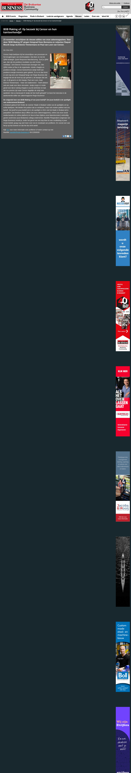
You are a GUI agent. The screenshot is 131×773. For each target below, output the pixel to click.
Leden (86, 16)
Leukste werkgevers (55, 16)
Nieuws (78, 16)
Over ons (95, 16)
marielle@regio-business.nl (19, 132)
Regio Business (21, 7)
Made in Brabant (37, 16)
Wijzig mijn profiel (114, 3)
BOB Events (11, 16)
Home (3, 16)
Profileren (127, 3)
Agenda (69, 16)
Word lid (105, 16)
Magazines (23, 16)
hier (7, 130)
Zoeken (125, 7)
